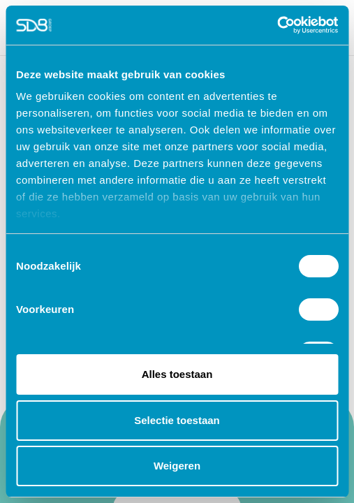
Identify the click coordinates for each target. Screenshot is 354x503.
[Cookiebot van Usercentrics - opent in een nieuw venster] (277, 25)
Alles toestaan (177, 374)
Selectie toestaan (177, 420)
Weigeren (177, 466)
